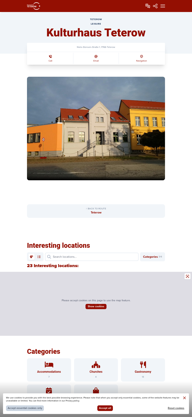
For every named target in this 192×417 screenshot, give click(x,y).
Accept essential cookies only (25, 408)
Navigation (141, 60)
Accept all (105, 408)
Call (50, 60)
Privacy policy (72, 400)
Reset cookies (176, 408)
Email (96, 60)
